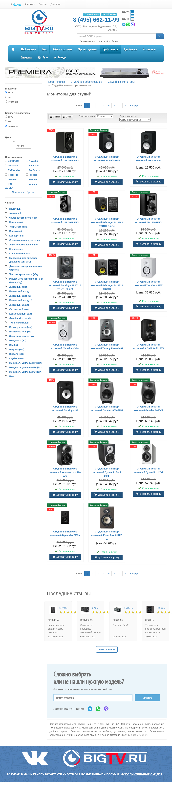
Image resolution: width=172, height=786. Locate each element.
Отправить (147, 697)
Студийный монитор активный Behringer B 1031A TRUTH (106, 285)
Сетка (67, 117)
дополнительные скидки (141, 774)
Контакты (30, 4)
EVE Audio (14, 170)
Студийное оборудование (86, 81)
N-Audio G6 (63, 607)
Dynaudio (13, 165)
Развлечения (149, 49)
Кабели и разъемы (62, 49)
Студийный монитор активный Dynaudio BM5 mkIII (107, 472)
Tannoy (33, 179)
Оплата (42, 4)
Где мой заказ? (109, 14)
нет (8, 97)
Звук (44, 49)
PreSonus (34, 170)
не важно (11, 101)
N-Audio (33, 161)
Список (55, 117)
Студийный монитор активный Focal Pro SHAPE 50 (106, 535)
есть (9, 92)
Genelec (12, 179)
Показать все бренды (23, 192)
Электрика (26, 57)
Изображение (28, 49)
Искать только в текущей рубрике (97, 41)
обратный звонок (91, 14)
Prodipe (33, 175)
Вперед (134, 105)
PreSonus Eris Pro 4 (161, 607)
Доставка (55, 4)
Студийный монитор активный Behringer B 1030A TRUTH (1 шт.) (106, 222)
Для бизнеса (130, 49)
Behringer (13, 161)
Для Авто (43, 57)
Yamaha (33, 184)
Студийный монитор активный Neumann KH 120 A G (65, 472)
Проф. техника (110, 49)
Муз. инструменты (87, 49)
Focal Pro (13, 175)
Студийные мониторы (121, 81)
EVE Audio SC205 (96, 607)
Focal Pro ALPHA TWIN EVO (128, 607)
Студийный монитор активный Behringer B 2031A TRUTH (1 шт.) (65, 285)
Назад (79, 105)
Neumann (34, 165)
